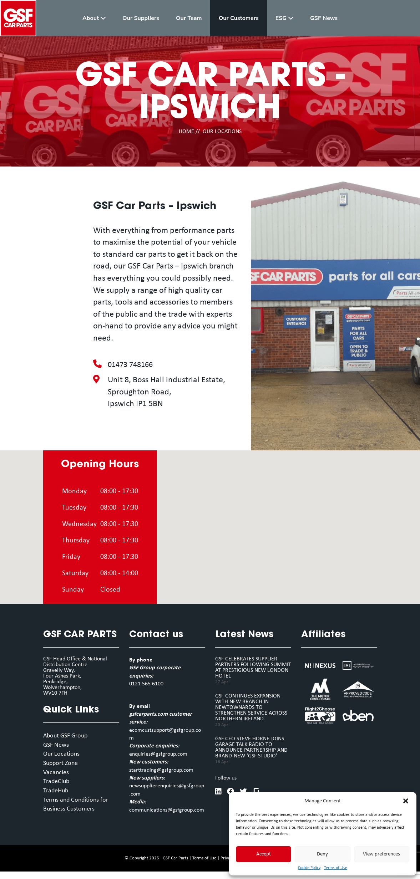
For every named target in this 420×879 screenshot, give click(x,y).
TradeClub (58, 786)
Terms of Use (335, 868)
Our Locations (63, 756)
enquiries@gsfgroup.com (158, 754)
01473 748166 (132, 365)
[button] (405, 800)
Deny (322, 854)
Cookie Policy (309, 868)
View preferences (381, 854)
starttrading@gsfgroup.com (161, 770)
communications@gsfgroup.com (166, 810)
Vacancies (57, 776)
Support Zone (63, 766)
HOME (186, 131)
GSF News (57, 746)
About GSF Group (69, 736)
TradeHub (57, 796)
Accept (263, 854)
